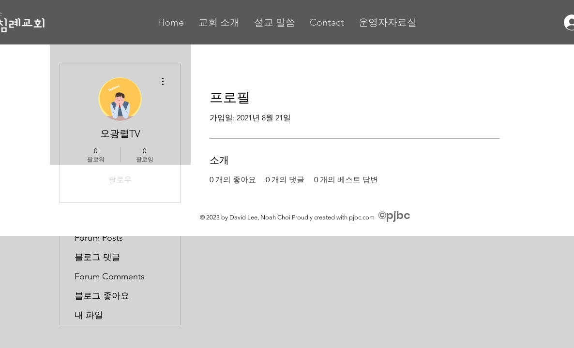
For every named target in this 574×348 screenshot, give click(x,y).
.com (368, 217)
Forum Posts (99, 237)
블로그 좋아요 (102, 295)
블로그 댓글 (98, 257)
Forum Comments (110, 276)
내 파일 (89, 315)
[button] (219, 22)
